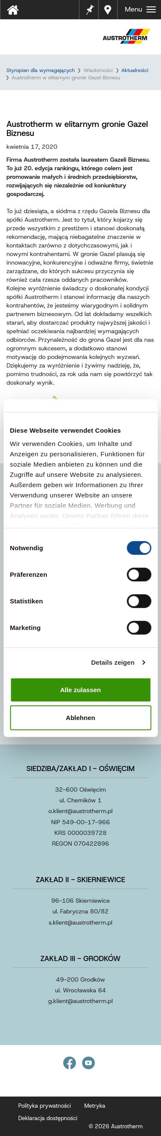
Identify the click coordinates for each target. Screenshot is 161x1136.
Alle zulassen (80, 689)
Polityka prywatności (44, 1105)
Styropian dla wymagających (40, 70)
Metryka (94, 1105)
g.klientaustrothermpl (80, 1001)
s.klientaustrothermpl (80, 922)
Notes (90, 4)
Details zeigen (112, 662)
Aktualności (135, 70)
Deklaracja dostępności (48, 1118)
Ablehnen (80, 717)
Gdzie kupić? (108, 9)
